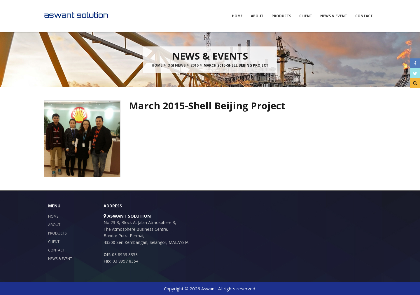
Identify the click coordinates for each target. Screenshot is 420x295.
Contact (364, 15)
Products (281, 15)
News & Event (333, 15)
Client (305, 15)
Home (237, 15)
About (257, 15)
